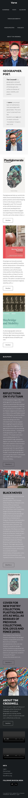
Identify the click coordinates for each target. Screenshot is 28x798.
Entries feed (6, 771)
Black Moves (12, 492)
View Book (7, 220)
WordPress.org (7, 775)
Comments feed (7, 773)
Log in (4, 769)
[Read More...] (9, 464)
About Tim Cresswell (10, 702)
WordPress (13, 794)
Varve (14, 2)
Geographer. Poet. (12, 72)
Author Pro (16, 793)
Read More (9, 723)
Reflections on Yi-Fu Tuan (13, 395)
